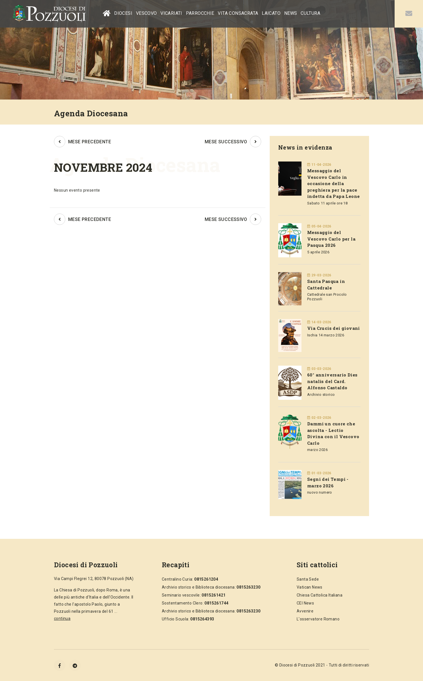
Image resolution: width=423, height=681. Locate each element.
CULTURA (310, 13)
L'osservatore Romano (318, 619)
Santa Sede (308, 579)
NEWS (290, 13)
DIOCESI (123, 13)
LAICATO (271, 13)
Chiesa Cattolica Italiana (319, 595)
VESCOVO (146, 13)
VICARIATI (171, 13)
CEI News (305, 603)
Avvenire (305, 611)
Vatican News (310, 587)
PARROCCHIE (200, 13)
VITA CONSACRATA (238, 13)
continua (62, 618)
